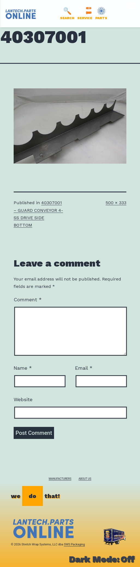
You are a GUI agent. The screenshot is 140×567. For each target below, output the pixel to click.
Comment (28, 299)
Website (23, 399)
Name (23, 368)
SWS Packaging (74, 544)
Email (84, 368)
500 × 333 (116, 202)
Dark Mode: (102, 559)
